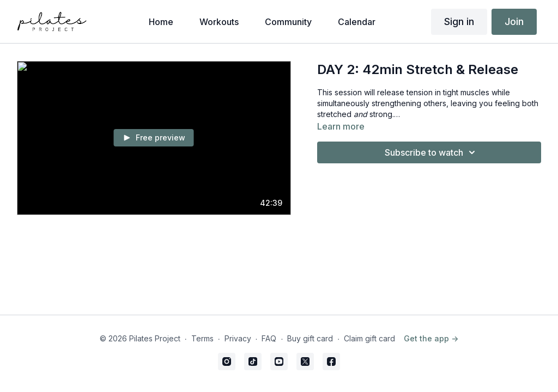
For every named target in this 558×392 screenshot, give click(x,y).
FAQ (269, 338)
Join (514, 21)
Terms (202, 338)
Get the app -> (431, 338)
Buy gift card (310, 338)
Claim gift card (369, 338)
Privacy (238, 338)
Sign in (459, 21)
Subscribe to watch (431, 152)
